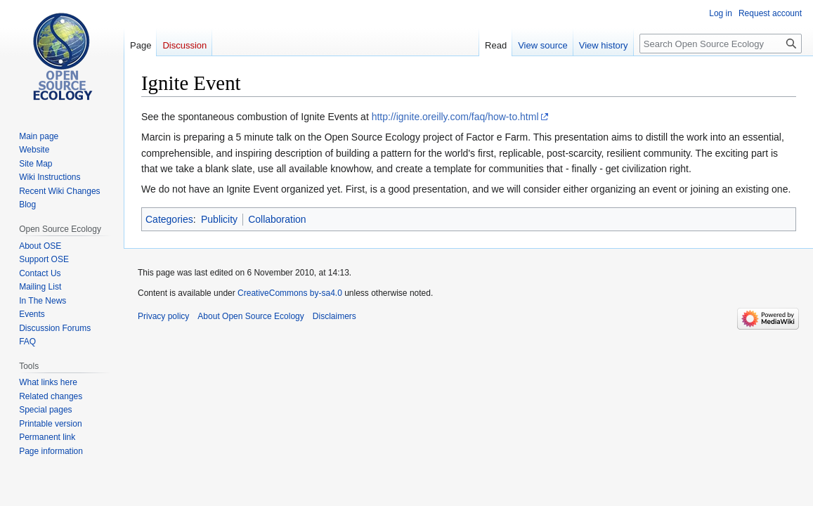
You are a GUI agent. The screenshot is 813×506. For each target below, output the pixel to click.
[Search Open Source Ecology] (720, 43)
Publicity (219, 219)
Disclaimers (334, 316)
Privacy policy (163, 316)
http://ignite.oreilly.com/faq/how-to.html (455, 116)
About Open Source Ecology (250, 316)
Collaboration (277, 219)
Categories (169, 219)
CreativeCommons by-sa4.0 (290, 293)
